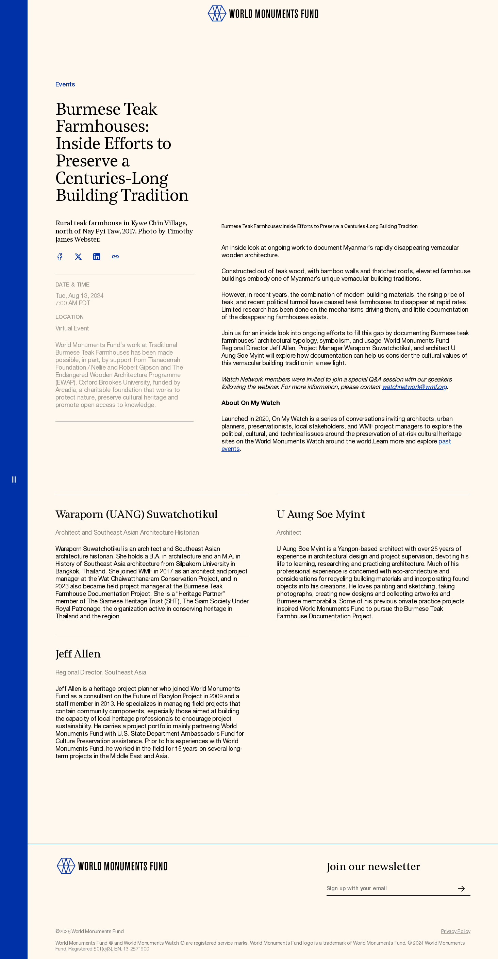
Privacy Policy (455, 931)
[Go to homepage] (262, 24)
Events (65, 85)
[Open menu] (14, 479)
